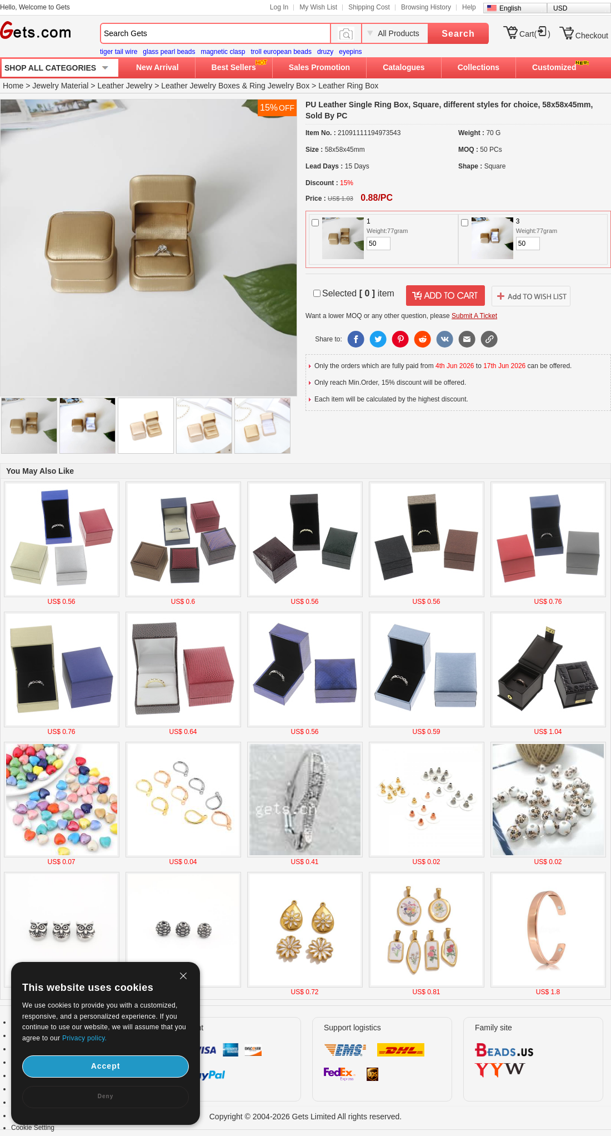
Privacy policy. (84, 1038)
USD (560, 8)
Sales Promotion (319, 67)
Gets (35, 30)
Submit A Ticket (474, 316)
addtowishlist (531, 295)
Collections (478, 67)
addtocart (445, 295)
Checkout (591, 35)
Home (13, 85)
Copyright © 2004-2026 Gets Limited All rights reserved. (305, 1116)
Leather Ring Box (348, 85)
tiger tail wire (118, 52)
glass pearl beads (169, 52)
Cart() (534, 33)
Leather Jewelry (124, 85)
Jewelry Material (60, 85)
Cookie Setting (32, 1128)
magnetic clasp (223, 52)
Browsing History (426, 7)
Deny (105, 1096)
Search (458, 33)
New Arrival (157, 67)
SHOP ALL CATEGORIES (50, 67)
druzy (325, 52)
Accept (106, 1065)
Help (469, 7)
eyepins (350, 52)
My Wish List (318, 7)
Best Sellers (234, 67)
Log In (279, 7)
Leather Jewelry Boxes (200, 85)
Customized (554, 67)
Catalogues (403, 67)
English (510, 8)
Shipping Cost (369, 7)
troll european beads (281, 52)
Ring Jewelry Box (279, 85)
